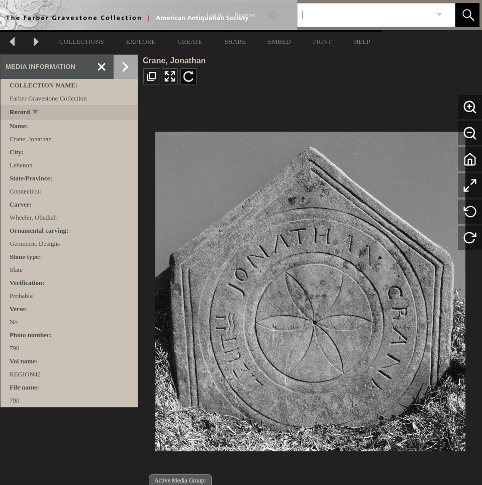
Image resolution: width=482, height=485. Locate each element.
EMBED (279, 41)
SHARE (235, 41)
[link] (439, 15)
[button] (467, 15)
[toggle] (36, 113)
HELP (362, 41)
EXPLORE (141, 41)
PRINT (322, 41)
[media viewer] (310, 288)
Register (245, 15)
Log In (215, 15)
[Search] (364, 15)
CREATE (189, 41)
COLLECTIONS (81, 41)
